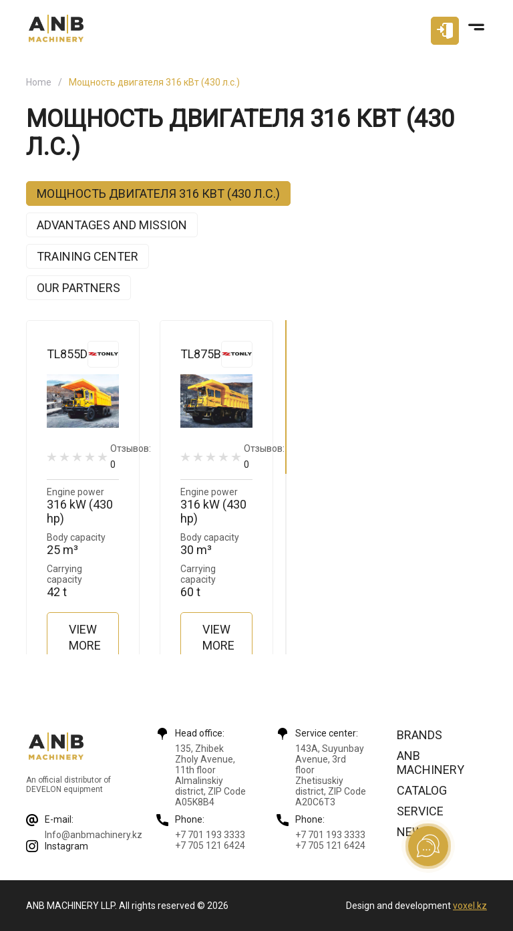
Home (38, 82)
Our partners (78, 288)
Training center (87, 256)
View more (85, 637)
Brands (419, 735)
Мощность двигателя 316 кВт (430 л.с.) (158, 193)
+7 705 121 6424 (210, 845)
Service (420, 811)
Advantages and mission (112, 225)
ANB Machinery (430, 763)
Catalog (422, 790)
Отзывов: (130, 456)
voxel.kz (470, 905)
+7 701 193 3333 (210, 834)
